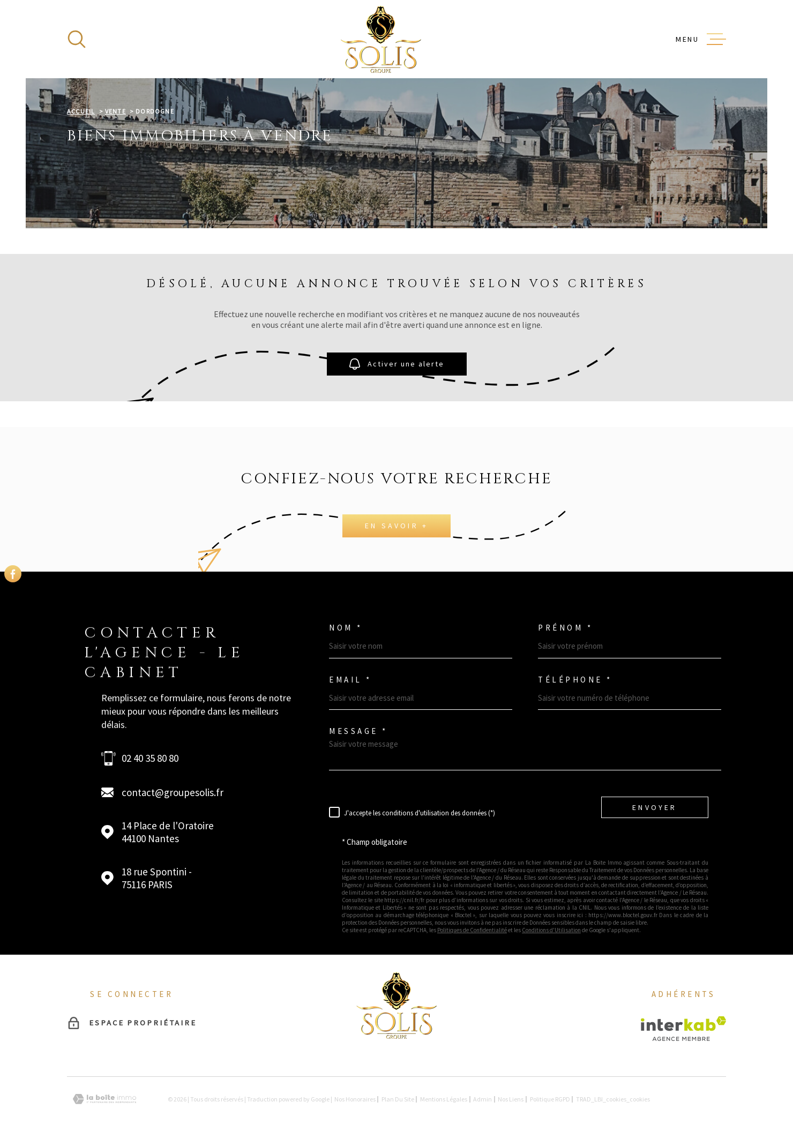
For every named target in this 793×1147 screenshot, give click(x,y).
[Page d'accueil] (381, 39)
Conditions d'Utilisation (551, 930)
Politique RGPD (550, 1099)
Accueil (81, 111)
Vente (115, 111)
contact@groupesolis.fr (172, 792)
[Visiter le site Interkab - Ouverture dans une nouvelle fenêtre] (683, 1028)
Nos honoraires (355, 1099)
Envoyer (654, 807)
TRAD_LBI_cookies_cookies (613, 1099)
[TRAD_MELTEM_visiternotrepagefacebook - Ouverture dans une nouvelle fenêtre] (12, 573)
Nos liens (510, 1099)
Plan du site (397, 1099)
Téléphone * (575, 680)
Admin (482, 1099)
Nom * (346, 628)
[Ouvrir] (76, 39)
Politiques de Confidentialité (472, 930)
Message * (358, 731)
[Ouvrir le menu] (701, 39)
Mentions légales (443, 1099)
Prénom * (565, 628)
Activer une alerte (396, 364)
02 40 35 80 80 (150, 758)
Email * (350, 680)
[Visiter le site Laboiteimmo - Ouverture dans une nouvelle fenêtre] (104, 1099)
